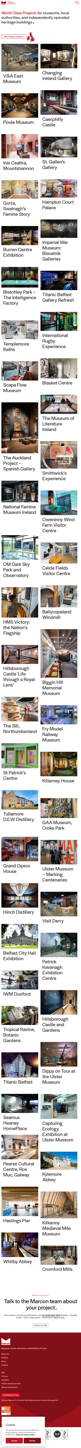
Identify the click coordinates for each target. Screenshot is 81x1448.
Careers (4, 1376)
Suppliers (5, 1379)
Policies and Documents (11, 1383)
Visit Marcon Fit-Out (10, 1395)
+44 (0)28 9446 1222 (50, 1315)
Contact (4, 1365)
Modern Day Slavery (9, 1387)
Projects (4, 1357)
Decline (32, 1440)
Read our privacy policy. (25, 1434)
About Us (5, 1354)
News (3, 1361)
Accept (14, 1440)
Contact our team (40, 1325)
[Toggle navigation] (76, 2)
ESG (3, 1372)
